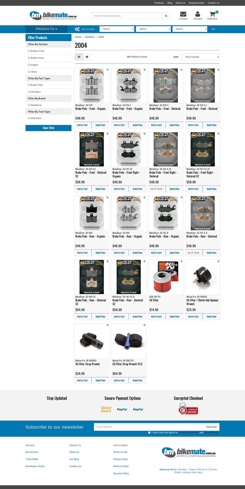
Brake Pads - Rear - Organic (90, 236)
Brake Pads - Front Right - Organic (126, 174)
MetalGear (36, 105)
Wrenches (36, 118)
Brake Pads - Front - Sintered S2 (90, 174)
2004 (101, 37)
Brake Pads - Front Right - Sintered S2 (200, 174)
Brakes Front (37, 51)
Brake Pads (37, 85)
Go (213, 29)
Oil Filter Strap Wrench (87, 364)
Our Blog (74, 459)
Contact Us (213, 3)
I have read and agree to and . (183, 432)
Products (159, 3)
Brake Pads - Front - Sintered (164, 109)
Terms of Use (120, 452)
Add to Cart (82, 125)
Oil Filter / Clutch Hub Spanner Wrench (202, 302)
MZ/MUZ (89, 37)
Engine (34, 65)
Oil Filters (36, 91)
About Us (180, 3)
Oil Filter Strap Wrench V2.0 (127, 364)
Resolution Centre (35, 466)
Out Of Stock (156, 189)
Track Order (32, 459)
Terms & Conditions (188, 432)
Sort (176, 57)
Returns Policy (121, 466)
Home (78, 37)
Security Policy (121, 473)
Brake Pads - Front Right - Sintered (163, 174)
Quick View (100, 125)
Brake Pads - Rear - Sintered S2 (90, 302)
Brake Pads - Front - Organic (90, 109)
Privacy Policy (211, 432)
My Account (32, 452)
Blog (169, 3)
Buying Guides (196, 3)
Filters (34, 71)
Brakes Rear (37, 58)
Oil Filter (154, 300)
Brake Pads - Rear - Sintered (201, 236)
